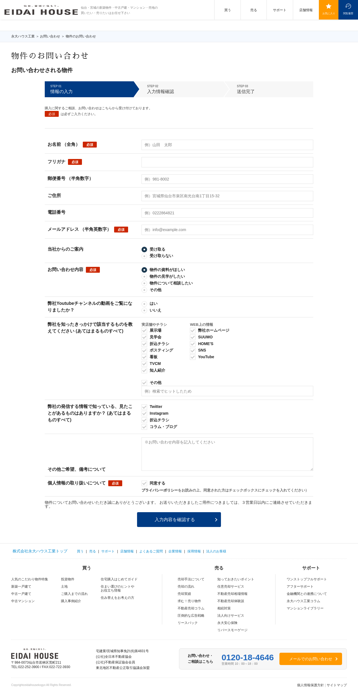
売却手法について (191, 579)
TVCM (151, 363)
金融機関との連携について (307, 594)
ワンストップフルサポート (307, 579)
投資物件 (67, 579)
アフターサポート (300, 586)
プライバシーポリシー (160, 490)
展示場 (151, 330)
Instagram (155, 413)
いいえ (151, 310)
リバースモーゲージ (232, 630)
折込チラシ (155, 343)
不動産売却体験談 (230, 601)
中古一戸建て (21, 594)
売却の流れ (186, 586)
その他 (151, 290)
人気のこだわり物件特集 (29, 579)
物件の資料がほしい (163, 269)
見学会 (151, 337)
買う (227, 10)
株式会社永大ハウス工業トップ (40, 551)
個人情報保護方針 (310, 685)
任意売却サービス (230, 586)
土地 (64, 586)
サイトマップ (337, 685)
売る (253, 10)
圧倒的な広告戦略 (191, 616)
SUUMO (201, 337)
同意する (153, 483)
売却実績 (184, 594)
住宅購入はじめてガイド (119, 579)
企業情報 (175, 551)
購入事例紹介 (71, 601)
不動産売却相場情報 (232, 594)
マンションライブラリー (305, 608)
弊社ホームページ (209, 330)
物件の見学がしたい (163, 276)
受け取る (153, 249)
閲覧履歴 (348, 13)
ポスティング (157, 350)
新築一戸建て (21, 586)
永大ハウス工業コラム (303, 601)
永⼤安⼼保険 (227, 623)
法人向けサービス (230, 616)
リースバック (188, 623)
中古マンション (23, 601)
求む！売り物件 (189, 601)
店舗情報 (306, 10)
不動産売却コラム (191, 608)
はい (149, 303)
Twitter (152, 406)
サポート (279, 10)
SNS (198, 350)
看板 (149, 357)
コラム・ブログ (159, 426)
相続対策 (224, 608)
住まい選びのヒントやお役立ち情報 (117, 588)
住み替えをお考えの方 (117, 598)
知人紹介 (153, 370)
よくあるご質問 (151, 551)
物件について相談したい (167, 283)
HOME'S (201, 343)
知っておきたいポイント (235, 579)
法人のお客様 (216, 551)
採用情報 (194, 551)
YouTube (202, 357)
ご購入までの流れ (74, 594)
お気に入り (328, 13)
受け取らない (157, 255)
